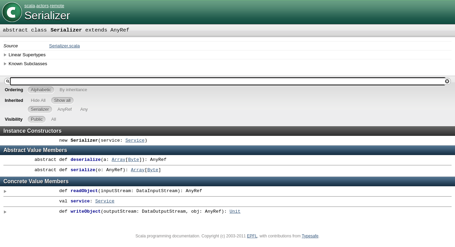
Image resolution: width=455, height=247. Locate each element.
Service (135, 141)
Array (118, 160)
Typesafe (310, 236)
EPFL (252, 236)
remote (57, 5)
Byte (133, 160)
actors (42, 5)
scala (29, 5)
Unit (235, 212)
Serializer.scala (64, 45)
